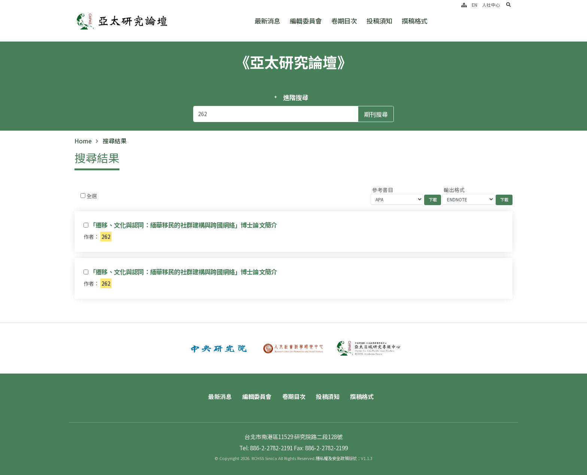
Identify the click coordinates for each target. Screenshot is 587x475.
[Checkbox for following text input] (82, 195)
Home (83, 140)
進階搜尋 (295, 97)
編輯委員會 (306, 20)
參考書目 (382, 190)
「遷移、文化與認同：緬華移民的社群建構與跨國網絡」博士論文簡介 (183, 224)
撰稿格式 (414, 20)
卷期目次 (344, 20)
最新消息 (267, 20)
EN (474, 4)
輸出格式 (454, 190)
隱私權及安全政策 (332, 458)
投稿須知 (379, 20)
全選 (91, 196)
